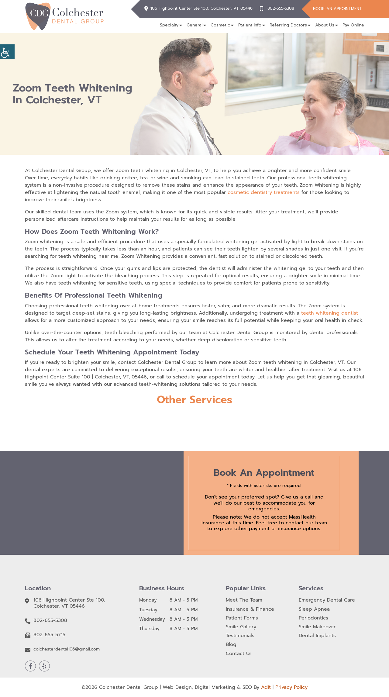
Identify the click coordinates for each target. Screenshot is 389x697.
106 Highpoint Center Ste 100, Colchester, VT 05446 (201, 8)
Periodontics (313, 618)
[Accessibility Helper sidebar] (7, 51)
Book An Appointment (337, 9)
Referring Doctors (288, 25)
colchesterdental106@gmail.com (66, 649)
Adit (266, 687)
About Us (324, 25)
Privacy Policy (291, 687)
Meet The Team (244, 600)
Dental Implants (317, 636)
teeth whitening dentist (329, 313)
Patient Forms (242, 618)
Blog (231, 644)
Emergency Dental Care (327, 600)
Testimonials (240, 636)
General (194, 25)
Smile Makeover (317, 627)
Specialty (169, 25)
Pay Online (353, 25)
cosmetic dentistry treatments (264, 192)
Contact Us (239, 654)
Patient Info (249, 25)
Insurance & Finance (250, 609)
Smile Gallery (241, 627)
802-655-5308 (280, 8)
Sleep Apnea (314, 609)
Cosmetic (220, 25)
